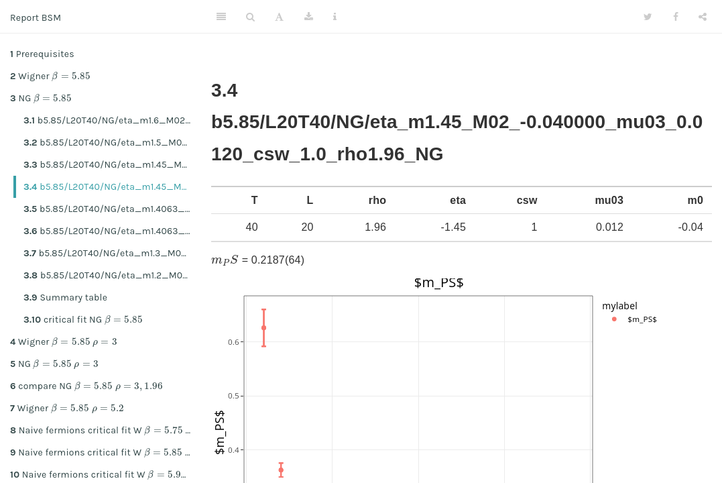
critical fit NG (83, 318)
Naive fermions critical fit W (105, 429)
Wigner (50, 75)
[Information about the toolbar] (335, 17)
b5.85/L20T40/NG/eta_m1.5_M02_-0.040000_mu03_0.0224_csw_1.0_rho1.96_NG (112, 142)
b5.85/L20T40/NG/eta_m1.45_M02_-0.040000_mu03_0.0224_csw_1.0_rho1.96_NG (112, 164)
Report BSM (35, 17)
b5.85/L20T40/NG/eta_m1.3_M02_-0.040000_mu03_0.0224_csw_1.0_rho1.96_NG (112, 253)
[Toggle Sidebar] (221, 17)
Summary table (65, 297)
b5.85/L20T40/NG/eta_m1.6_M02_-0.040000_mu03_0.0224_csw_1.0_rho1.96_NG (112, 120)
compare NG (86, 385)
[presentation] (71, 76)
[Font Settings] (279, 17)
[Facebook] (675, 17)
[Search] (250, 17)
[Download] (308, 17)
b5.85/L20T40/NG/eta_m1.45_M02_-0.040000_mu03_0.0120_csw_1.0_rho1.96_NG (112, 187)
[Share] (702, 17)
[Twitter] (648, 17)
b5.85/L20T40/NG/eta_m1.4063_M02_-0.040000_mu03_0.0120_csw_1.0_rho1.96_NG (112, 231)
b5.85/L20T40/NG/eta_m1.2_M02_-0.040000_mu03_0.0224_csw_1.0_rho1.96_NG (112, 275)
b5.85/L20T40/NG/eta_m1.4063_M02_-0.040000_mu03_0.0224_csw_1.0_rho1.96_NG (112, 209)
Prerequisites (42, 54)
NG (41, 97)
